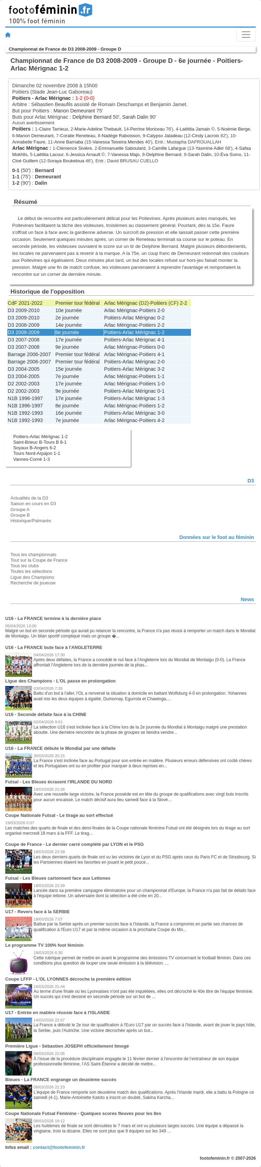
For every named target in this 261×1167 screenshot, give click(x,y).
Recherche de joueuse (33, 582)
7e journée (67, 376)
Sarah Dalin (135, 117)
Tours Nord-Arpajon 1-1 (36, 453)
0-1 (161, 391)
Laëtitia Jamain (195, 129)
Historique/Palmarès (30, 520)
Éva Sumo (231, 154)
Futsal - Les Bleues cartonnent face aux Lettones (57, 878)
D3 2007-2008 (23, 339)
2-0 (161, 310)
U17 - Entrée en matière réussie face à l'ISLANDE (57, 1012)
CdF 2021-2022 (25, 303)
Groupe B (20, 515)
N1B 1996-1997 (25, 398)
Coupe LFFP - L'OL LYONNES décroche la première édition (68, 979)
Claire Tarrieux (53, 129)
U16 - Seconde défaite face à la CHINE (45, 714)
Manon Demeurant (74, 110)
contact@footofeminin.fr (59, 1147)
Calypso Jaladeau (165, 135)
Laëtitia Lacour (48, 154)
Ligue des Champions (32, 577)
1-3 (161, 398)
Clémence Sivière (74, 148)
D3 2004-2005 (23, 369)
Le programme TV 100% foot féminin (44, 945)
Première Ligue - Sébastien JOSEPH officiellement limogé (67, 1046)
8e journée (67, 405)
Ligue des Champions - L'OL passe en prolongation (60, 681)
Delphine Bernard (92, 117)
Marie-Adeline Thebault (98, 129)
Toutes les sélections (31, 571)
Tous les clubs (24, 565)
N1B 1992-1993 (25, 413)
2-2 (183, 303)
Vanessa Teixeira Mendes (118, 142)
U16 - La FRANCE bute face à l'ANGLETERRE (53, 647)
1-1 (161, 376)
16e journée (68, 413)
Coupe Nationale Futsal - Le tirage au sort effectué (59, 815)
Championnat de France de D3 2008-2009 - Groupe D (65, 49)
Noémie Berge (235, 129)
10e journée (68, 310)
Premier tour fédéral (77, 303)
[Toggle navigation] (246, 35)
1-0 (161, 383)
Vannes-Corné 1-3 (31, 459)
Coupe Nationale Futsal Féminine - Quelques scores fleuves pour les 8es (83, 1113)
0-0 (161, 347)
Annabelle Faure (28, 142)
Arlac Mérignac (53, 98)
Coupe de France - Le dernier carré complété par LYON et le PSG (74, 844)
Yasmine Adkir (209, 148)
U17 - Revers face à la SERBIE (37, 911)
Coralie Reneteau (77, 135)
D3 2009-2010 (23, 310)
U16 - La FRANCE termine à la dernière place (53, 618)
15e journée (68, 369)
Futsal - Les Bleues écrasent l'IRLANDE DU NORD (58, 781)
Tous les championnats (33, 554)
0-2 (161, 317)
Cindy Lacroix (205, 135)
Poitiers (21, 98)
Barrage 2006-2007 (29, 354)
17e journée (68, 339)
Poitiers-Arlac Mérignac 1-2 (40, 436)
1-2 (161, 332)
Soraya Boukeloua (65, 160)
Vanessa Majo (126, 154)
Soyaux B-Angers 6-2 (34, 447)
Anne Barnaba (68, 142)
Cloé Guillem (25, 160)
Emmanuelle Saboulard (122, 148)
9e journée (67, 347)
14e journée (68, 325)
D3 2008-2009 (23, 325)
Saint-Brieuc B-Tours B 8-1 (40, 442)
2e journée (67, 317)
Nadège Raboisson (121, 135)
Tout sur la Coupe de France (38, 560)
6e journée (67, 332)
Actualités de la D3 (29, 498)
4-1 (161, 339)
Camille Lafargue (169, 148)
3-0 (161, 413)
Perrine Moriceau (147, 129)
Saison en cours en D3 (33, 503)
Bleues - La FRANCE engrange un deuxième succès (60, 1079)
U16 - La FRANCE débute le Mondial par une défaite (60, 748)
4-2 (161, 420)
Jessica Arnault (85, 154)
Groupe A (20, 509)
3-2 (161, 369)
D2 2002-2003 (23, 383)
